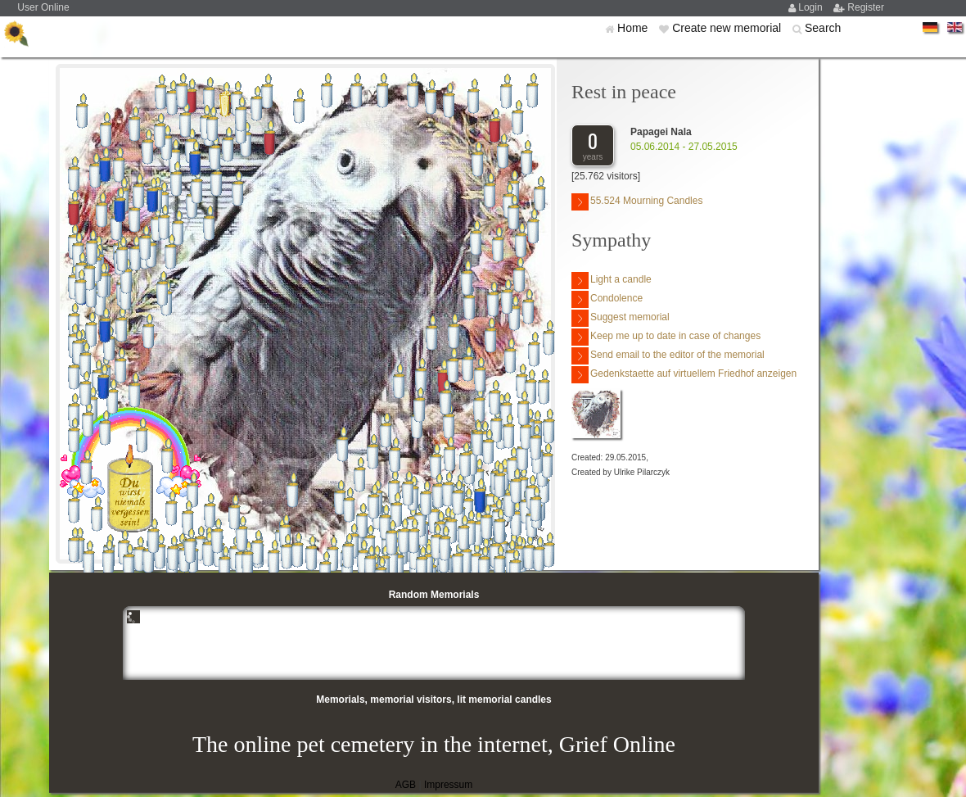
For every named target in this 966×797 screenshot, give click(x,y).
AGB (405, 784)
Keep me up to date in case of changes (666, 337)
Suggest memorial (620, 318)
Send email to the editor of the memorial (668, 356)
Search (823, 27)
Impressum (448, 784)
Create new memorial (728, 27)
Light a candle (611, 280)
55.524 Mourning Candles (636, 202)
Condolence (607, 299)
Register (865, 7)
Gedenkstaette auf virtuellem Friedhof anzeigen (684, 374)
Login (811, 7)
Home (634, 27)
